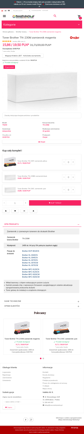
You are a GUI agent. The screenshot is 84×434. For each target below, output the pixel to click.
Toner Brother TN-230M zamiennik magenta (22, 339)
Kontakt (45, 372)
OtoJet (45, 137)
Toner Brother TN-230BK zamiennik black (32, 176)
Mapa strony (47, 389)
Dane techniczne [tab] (12, 301)
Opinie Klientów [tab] (12, 306)
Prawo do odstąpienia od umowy (55, 383)
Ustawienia (7, 380)
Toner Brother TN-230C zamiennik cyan (32, 189)
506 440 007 (48, 402)
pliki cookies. (42, 428)
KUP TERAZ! (55, 203)
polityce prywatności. (44, 432)
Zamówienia (7, 378)
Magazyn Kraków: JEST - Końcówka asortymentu (23, 56)
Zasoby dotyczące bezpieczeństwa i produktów (21, 115)
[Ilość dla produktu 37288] (68, 162)
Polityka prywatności (50, 380)
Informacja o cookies (62, 418)
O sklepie (46, 386)
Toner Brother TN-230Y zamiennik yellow (32, 161)
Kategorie (41, 24)
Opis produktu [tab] (11, 224)
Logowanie (7, 372)
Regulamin (46, 378)
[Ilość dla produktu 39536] (68, 189)
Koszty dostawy (48, 375)
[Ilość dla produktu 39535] (68, 177)
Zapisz (8, 407)
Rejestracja (6, 375)
